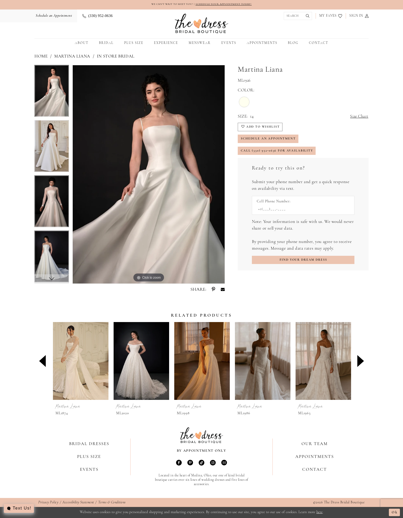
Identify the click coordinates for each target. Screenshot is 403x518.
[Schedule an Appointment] (53, 16)
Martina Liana (72, 56)
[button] (359, 16)
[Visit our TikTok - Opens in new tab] (201, 463)
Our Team (314, 444)
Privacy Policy (48, 503)
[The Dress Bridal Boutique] (201, 24)
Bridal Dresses (89, 444)
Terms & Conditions (112, 503)
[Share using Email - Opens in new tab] (223, 290)
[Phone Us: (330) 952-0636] (97, 16)
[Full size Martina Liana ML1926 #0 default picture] (149, 174)
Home (41, 56)
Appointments (314, 457)
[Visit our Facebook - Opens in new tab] (179, 463)
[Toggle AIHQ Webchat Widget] (19, 508)
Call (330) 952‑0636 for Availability (278, 153)
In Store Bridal (115, 56)
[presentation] (80, 361)
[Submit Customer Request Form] (303, 264)
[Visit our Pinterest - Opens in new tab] (190, 463)
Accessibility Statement (78, 503)
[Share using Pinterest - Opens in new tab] (213, 290)
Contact (314, 469)
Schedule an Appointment (270, 141)
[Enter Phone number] (300, 213)
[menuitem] (53, 16)
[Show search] (296, 16)
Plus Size (89, 457)
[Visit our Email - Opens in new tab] (224, 463)
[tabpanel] (51, 92)
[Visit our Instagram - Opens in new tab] (213, 463)
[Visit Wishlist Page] (331, 16)
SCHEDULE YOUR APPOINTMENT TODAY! (227, 4)
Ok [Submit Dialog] (394, 512)
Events (89, 469)
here (319, 512)
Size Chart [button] (358, 117)
